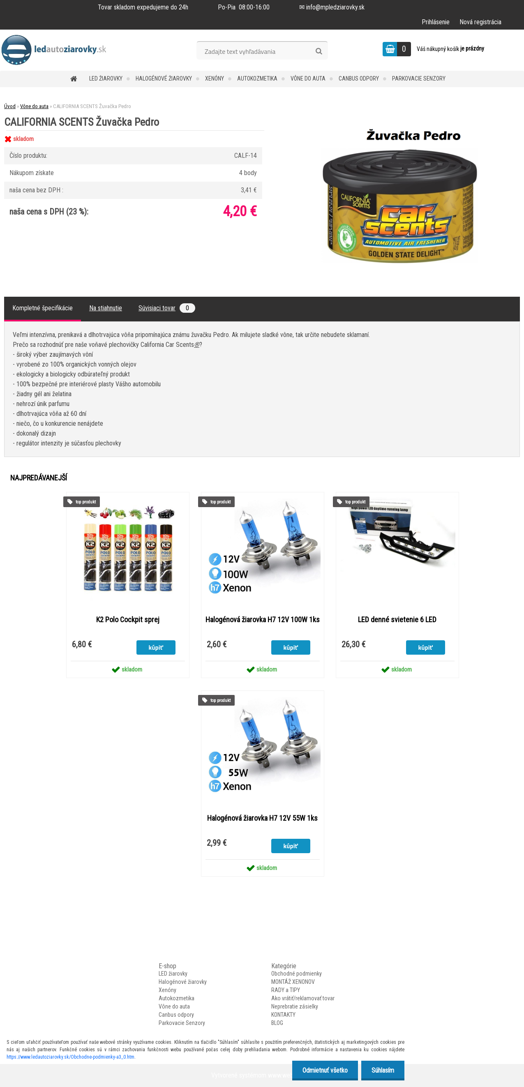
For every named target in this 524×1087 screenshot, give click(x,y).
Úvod (10, 106)
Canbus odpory (359, 78)
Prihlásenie (436, 22)
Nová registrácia (480, 22)
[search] (319, 51)
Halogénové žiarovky (164, 78)
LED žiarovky (105, 78)
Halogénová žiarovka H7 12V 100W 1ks (262, 620)
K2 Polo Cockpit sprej (127, 620)
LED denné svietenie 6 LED (397, 620)
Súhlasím (383, 1070)
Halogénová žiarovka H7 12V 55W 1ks (262, 818)
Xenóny (214, 78)
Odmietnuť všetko (325, 1070)
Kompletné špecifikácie (42, 308)
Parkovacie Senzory (419, 78)
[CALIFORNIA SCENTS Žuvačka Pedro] (399, 130)
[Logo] (56, 50)
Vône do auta (308, 78)
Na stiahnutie (105, 308)
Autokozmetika (257, 78)
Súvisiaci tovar (167, 308)
